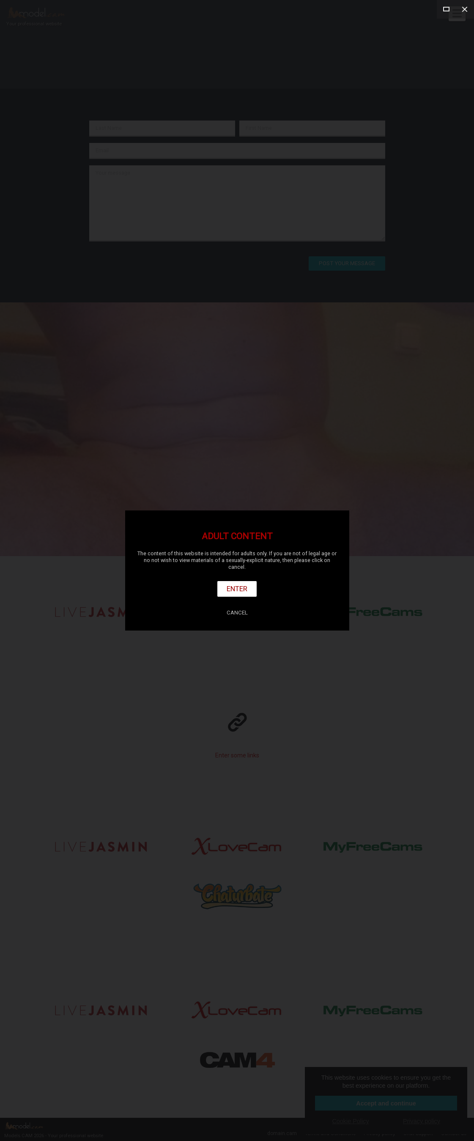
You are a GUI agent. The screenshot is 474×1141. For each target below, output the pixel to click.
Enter (237, 588)
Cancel (237, 612)
